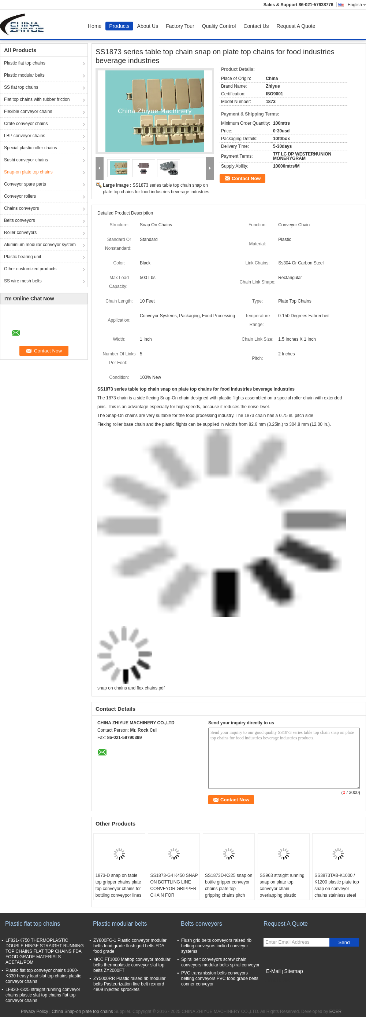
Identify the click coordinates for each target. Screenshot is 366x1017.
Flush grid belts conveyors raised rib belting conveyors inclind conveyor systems (216, 946)
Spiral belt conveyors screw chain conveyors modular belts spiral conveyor (220, 962)
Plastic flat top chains (24, 63)
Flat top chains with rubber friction (37, 99)
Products (119, 26)
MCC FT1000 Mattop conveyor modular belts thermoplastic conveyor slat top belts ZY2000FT (132, 965)
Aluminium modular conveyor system (40, 244)
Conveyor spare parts (25, 184)
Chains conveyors (21, 208)
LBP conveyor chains (24, 135)
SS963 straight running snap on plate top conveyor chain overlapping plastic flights (282, 888)
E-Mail (273, 971)
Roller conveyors (20, 232)
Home (94, 26)
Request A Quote (296, 26)
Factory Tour (180, 26)
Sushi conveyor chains (26, 159)
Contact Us (256, 26)
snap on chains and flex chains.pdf (131, 688)
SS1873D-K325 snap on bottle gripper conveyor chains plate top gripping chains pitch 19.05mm (228, 888)
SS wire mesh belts (23, 280)
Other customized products (30, 268)
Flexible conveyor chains (28, 111)
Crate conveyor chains (26, 123)
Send (344, 942)
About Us (147, 26)
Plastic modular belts (24, 75)
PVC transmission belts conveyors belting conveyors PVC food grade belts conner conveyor (219, 978)
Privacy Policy (34, 1011)
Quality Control (219, 26)
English (357, 4)
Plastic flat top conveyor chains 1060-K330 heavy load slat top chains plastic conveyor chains (43, 976)
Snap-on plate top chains (28, 172)
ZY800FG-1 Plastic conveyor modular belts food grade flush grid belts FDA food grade (130, 946)
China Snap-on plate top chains (82, 1011)
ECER (335, 1011)
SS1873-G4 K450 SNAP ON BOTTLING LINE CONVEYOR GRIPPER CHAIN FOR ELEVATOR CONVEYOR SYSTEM (174, 892)
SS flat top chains (21, 87)
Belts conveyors (19, 220)
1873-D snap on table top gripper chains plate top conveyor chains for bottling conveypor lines (118, 885)
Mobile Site (277, 980)
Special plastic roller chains (30, 147)
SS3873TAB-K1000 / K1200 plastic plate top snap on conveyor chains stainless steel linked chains (336, 888)
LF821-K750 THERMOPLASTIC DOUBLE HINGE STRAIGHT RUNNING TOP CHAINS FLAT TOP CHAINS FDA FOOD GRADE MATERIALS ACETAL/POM (44, 951)
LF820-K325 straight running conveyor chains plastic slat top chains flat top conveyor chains (42, 995)
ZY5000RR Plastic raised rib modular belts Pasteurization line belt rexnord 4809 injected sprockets (129, 984)
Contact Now (246, 178)
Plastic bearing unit (22, 256)
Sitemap (293, 971)
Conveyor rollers (20, 196)
